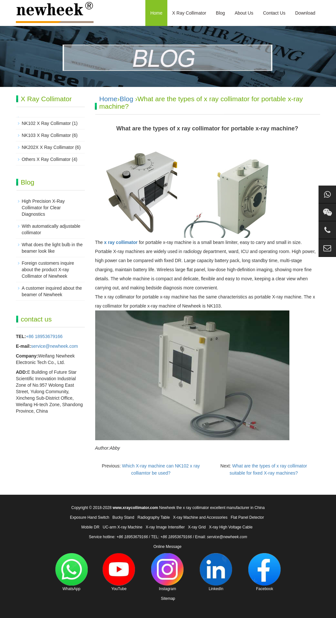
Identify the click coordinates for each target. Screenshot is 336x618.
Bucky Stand (123, 517)
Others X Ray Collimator (46, 159)
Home (156, 13)
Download (305, 13)
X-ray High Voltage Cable (230, 527)
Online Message (167, 546)
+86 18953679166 (44, 336)
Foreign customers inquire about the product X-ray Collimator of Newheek (48, 270)
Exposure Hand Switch (89, 517)
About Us (244, 13)
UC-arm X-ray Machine (122, 527)
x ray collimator (121, 242)
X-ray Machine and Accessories (200, 517)
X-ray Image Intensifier (165, 527)
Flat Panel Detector (247, 517)
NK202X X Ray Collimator (48, 147)
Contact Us (274, 13)
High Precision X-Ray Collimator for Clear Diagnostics (43, 208)
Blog (220, 13)
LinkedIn (216, 572)
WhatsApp (71, 572)
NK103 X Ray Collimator (46, 135)
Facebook (264, 572)
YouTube (119, 572)
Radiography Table (154, 517)
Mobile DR (90, 527)
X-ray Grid (197, 527)
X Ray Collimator (189, 13)
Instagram (167, 572)
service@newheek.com (54, 346)
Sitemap (168, 598)
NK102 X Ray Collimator (46, 123)
